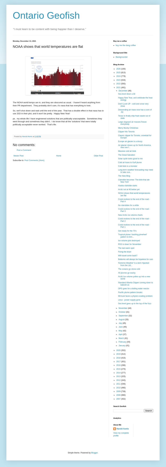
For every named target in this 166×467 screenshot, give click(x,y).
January (122, 345)
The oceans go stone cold (129, 269)
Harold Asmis (123, 429)
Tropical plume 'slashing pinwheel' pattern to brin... (132, 235)
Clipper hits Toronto (126, 132)
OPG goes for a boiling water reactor (133, 288)
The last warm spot (126, 248)
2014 (118, 373)
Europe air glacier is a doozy (130, 141)
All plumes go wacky (127, 273)
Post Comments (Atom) (34, 160)
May (121, 331)
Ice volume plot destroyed (129, 240)
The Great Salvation (126, 155)
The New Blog (124, 176)
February (123, 342)
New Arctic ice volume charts (130, 215)
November (123, 308)
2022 (118, 84)
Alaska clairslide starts (127, 186)
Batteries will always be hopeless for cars (135, 259)
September (123, 316)
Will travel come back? (127, 256)
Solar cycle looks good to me (130, 159)
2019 (118, 354)
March (121, 338)
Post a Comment (24, 150)
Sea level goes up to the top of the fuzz (134, 303)
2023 (118, 80)
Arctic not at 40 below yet (129, 189)
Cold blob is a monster (127, 166)
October (122, 312)
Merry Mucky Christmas (128, 128)
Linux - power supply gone (129, 300)
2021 (118, 87)
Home (58, 156)
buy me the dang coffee (126, 45)
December (123, 91)
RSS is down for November (129, 244)
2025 (118, 72)
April (121, 334)
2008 (118, 395)
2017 (118, 361)
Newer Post (18, 156)
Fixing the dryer (124, 252)
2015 (118, 369)
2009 (118, 391)
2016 (118, 365)
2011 (118, 384)
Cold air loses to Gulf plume (130, 162)
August (122, 319)
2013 (118, 376)
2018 (118, 358)
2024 (118, 76)
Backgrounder (122, 57)
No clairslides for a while (128, 205)
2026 (118, 69)
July (121, 323)
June (121, 327)
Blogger (94, 453)
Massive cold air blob (127, 151)
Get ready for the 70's (127, 231)
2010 (118, 388)
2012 (118, 380)
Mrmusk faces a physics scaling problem (135, 296)
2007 (118, 399)
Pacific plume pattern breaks (130, 292)
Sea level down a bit (126, 94)
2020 (118, 350)
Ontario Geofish (46, 15)
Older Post (98, 156)
